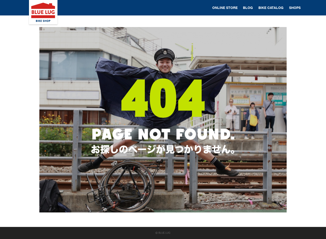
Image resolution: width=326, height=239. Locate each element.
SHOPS (295, 8)
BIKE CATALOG (270, 8)
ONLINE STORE (225, 8)
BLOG (248, 8)
